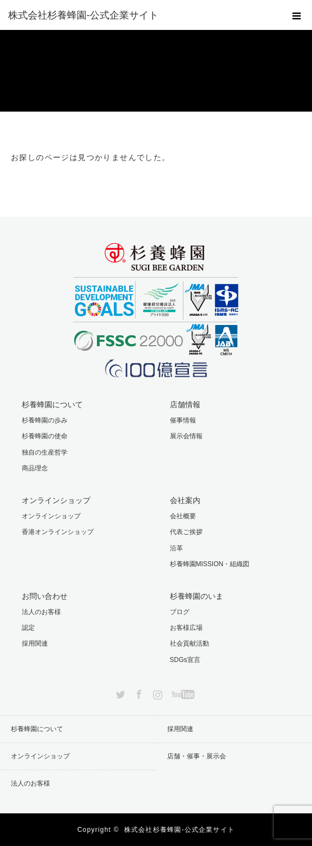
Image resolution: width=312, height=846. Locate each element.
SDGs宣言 (185, 660)
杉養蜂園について (37, 729)
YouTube (182, 692)
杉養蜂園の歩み (45, 420)
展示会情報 (186, 436)
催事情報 (183, 420)
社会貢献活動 (189, 643)
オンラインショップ (51, 516)
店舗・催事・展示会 (196, 756)
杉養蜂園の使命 (45, 436)
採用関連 (35, 643)
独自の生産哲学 (45, 452)
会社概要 (183, 516)
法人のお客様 (41, 612)
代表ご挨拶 (186, 532)
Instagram (156, 692)
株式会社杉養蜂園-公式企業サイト (179, 829)
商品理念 (35, 468)
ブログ (179, 612)
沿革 (176, 548)
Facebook (138, 692)
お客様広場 (186, 628)
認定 (28, 628)
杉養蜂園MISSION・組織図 (210, 564)
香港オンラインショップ (58, 532)
